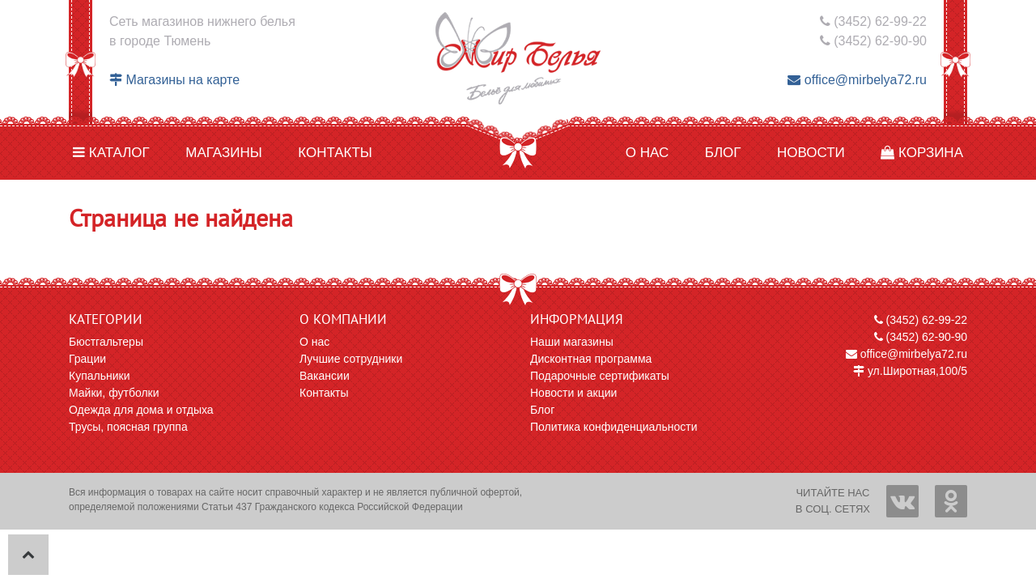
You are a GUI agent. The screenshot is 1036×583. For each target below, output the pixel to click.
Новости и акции (573, 392)
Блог (723, 152)
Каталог (111, 152)
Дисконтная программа (591, 358)
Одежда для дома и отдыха (141, 409)
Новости (811, 152)
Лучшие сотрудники (350, 358)
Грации (87, 358)
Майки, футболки (114, 392)
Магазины (223, 152)
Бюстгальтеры (106, 341)
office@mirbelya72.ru (857, 80)
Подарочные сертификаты (599, 375)
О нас (647, 152)
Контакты (335, 152)
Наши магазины (572, 341)
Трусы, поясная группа (128, 426)
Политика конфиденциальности (614, 426)
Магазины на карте (174, 80)
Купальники (99, 375)
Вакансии (324, 375)
